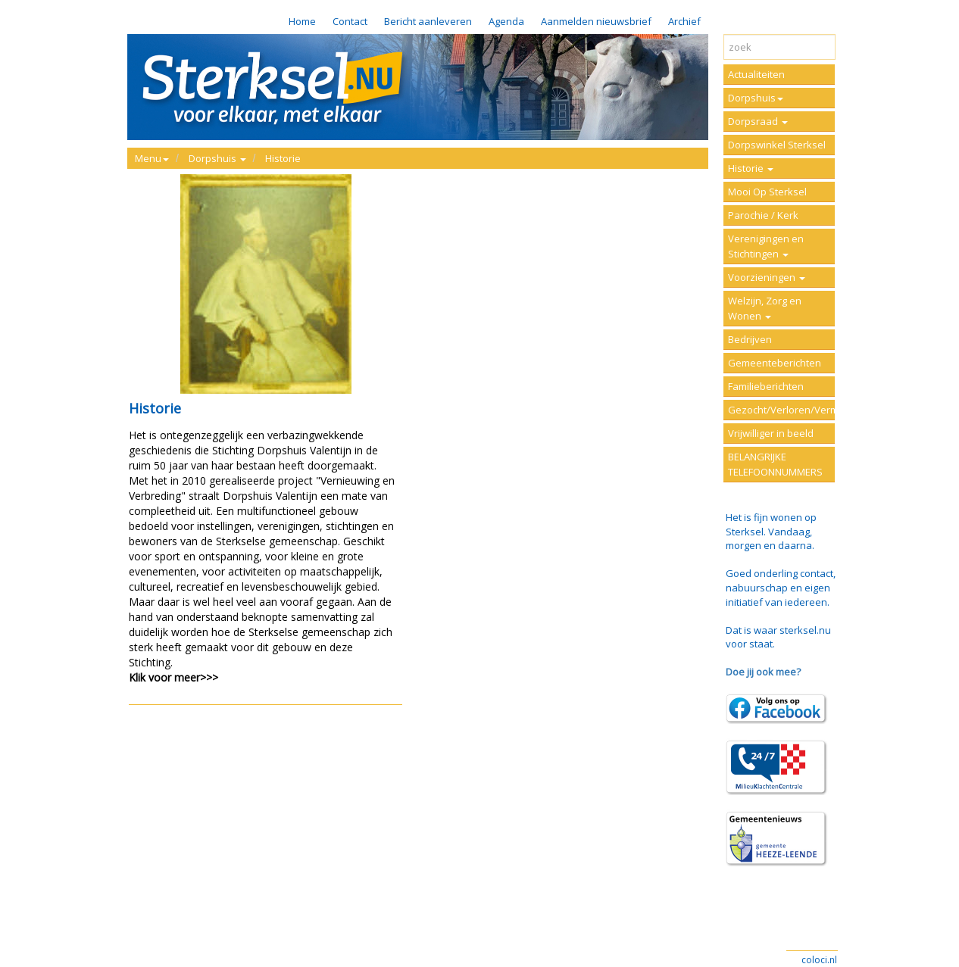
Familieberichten (766, 386)
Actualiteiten (756, 74)
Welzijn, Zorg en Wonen (764, 308)
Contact (350, 21)
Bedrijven (750, 339)
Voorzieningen (766, 277)
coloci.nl (819, 959)
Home (302, 21)
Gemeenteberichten (774, 363)
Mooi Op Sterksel (767, 191)
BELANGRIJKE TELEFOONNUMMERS (775, 464)
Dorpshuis (755, 97)
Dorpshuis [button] (217, 158)
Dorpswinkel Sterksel (777, 144)
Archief (684, 21)
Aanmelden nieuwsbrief (596, 21)
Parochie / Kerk (763, 215)
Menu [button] (152, 158)
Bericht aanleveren (428, 21)
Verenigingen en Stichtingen (766, 246)
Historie (283, 158)
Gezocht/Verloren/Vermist (781, 409)
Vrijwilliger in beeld (771, 433)
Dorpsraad (758, 121)
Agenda (506, 21)
